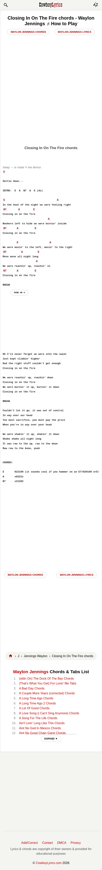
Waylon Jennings (30, 671)
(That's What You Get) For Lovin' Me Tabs (47, 683)
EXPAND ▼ (51, 738)
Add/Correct (29, 842)
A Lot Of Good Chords (34, 708)
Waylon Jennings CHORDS (25, 574)
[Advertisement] (51, 115)
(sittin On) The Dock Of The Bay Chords (46, 678)
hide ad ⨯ (19, 292)
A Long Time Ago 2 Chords (37, 703)
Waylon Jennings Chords (28, 31)
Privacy (76, 842)
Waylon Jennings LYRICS (76, 574)
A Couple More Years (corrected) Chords (47, 693)
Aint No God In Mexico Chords (40, 728)
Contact (47, 842)
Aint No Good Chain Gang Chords (42, 733)
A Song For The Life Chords (38, 718)
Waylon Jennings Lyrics (74, 31)
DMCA (61, 842)
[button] (5, 5)
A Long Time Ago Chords (36, 698)
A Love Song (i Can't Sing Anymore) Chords (49, 713)
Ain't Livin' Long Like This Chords (41, 723)
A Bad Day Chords (32, 688)
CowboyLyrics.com (49, 863)
